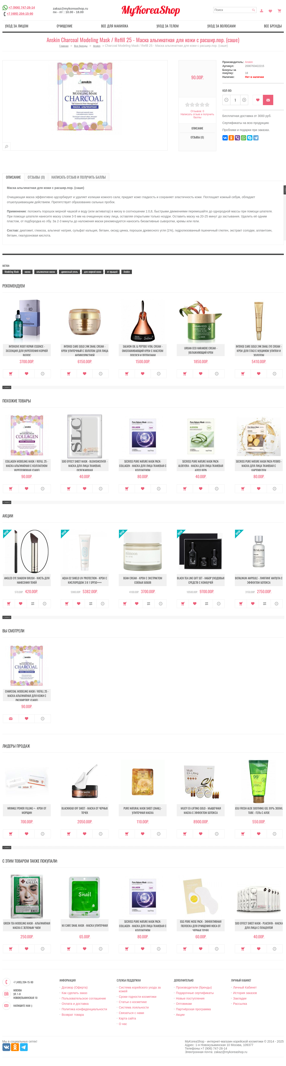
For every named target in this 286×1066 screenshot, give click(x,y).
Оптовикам (184, 1003)
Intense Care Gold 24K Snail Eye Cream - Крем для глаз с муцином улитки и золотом (259, 350)
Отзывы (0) (197, 137)
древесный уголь (69, 271)
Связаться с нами (131, 1013)
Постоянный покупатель (261, 10)
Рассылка (240, 1003)
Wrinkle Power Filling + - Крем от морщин (26, 810)
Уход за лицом (16, 26)
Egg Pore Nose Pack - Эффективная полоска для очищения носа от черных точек (200, 925)
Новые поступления (190, 998)
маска (27, 271)
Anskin (96, 46)
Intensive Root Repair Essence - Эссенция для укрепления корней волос (27, 350)
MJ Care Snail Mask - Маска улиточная (85, 925)
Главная (64, 46)
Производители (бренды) (194, 987)
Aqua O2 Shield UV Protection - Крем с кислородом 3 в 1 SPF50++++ (84, 580)
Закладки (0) (270, 10)
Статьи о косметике (133, 1002)
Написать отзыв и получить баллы (197, 116)
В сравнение (33, 603)
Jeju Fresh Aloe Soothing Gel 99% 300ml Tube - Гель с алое (259, 810)
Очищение (65, 26)
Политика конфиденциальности (84, 1009)
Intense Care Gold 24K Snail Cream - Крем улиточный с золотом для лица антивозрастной (84, 350)
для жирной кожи (92, 271)
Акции (180, 1014)
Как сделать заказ (74, 993)
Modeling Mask (12, 271)
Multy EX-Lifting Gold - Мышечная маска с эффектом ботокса (201, 810)
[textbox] (235, 10)
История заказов (245, 993)
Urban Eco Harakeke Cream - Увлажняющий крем (200, 350)
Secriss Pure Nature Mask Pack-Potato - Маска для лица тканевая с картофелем (259, 465)
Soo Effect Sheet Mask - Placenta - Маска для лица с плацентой (259, 925)
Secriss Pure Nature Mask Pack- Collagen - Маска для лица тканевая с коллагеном (142, 465)
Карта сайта (127, 1018)
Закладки (240, 998)
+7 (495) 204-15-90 (20, 13)
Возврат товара (73, 1014)
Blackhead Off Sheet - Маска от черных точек (85, 810)
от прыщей (112, 271)
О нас (123, 1024)
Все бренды (273, 26)
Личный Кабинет (245, 987)
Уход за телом (168, 26)
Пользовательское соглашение (84, 998)
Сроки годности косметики (138, 996)
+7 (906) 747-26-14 (21, 7)
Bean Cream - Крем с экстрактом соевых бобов (142, 580)
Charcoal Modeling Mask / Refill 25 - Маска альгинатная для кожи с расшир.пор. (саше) (27, 695)
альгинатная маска (45, 271)
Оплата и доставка (75, 1003)
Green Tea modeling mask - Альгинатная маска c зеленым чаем (27, 925)
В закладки (258, 100)
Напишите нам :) (22, 1005)
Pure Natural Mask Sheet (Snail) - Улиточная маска (143, 810)
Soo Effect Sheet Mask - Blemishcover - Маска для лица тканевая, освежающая (84, 465)
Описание (197, 128)
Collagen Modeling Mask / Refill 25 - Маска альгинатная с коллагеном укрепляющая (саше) (26, 465)
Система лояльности (134, 1007)
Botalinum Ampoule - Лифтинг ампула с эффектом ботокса (258, 580)
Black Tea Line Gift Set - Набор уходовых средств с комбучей (200, 580)
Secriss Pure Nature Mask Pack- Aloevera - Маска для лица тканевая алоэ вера (200, 465)
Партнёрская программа (193, 1009)
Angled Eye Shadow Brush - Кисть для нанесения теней (26, 580)
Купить (11, 373)
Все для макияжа (114, 26)
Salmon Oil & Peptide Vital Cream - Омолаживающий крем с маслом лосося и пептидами (142, 350)
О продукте (43, 373)
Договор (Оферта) (75, 987)
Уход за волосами (221, 26)
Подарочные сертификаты (195, 993)
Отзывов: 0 (197, 111)
